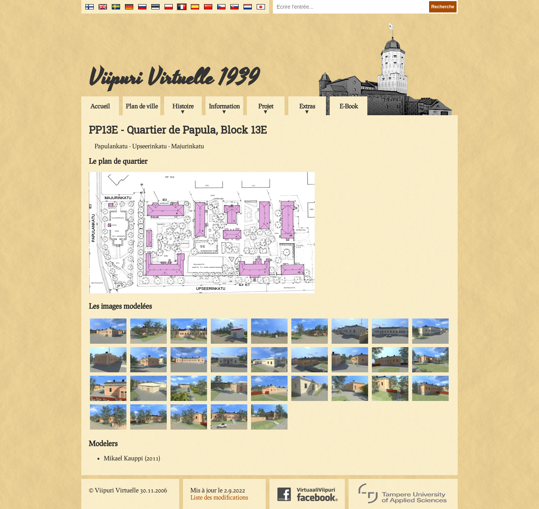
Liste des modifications (219, 497)
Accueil (100, 106)
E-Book (349, 106)
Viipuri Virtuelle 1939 (174, 77)
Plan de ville (142, 106)
